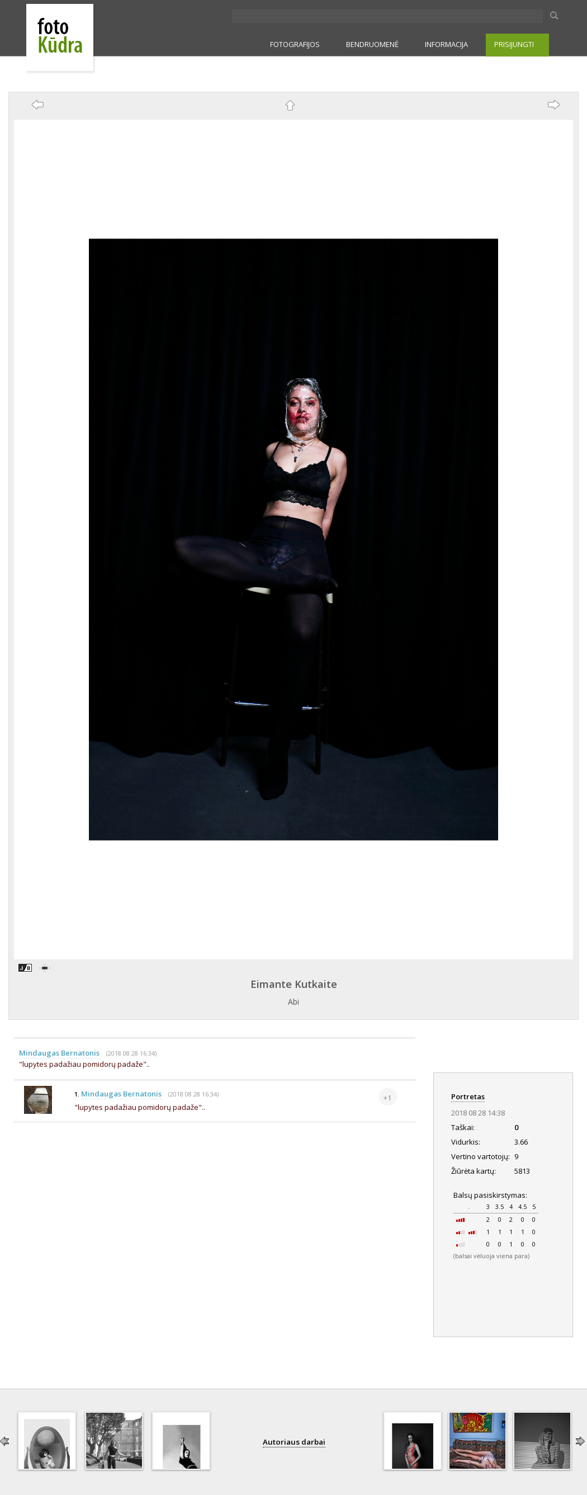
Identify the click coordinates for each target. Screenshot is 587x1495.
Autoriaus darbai (294, 1442)
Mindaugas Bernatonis (59, 1053)
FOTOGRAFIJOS (295, 44)
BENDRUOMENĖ (372, 44)
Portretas (468, 1096)
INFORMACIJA (446, 44)
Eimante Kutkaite (293, 984)
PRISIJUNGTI (514, 44)
